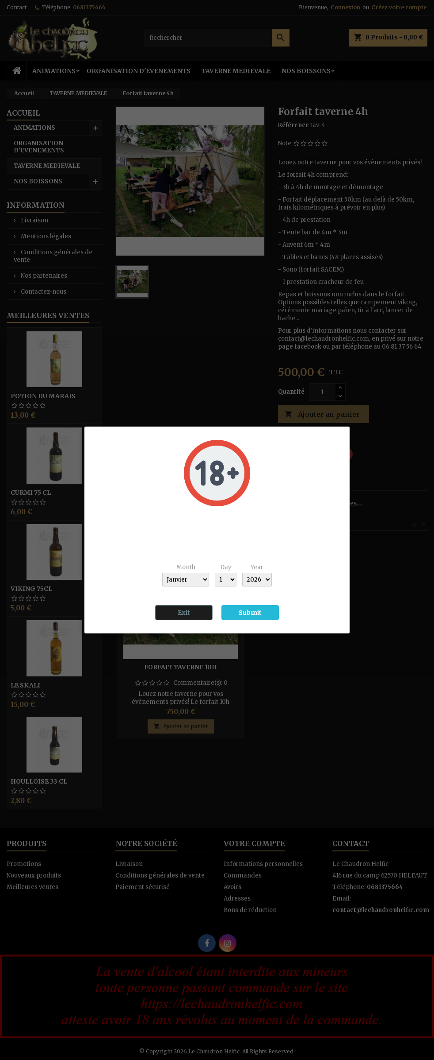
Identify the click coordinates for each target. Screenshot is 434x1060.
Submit (250, 613)
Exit (184, 613)
